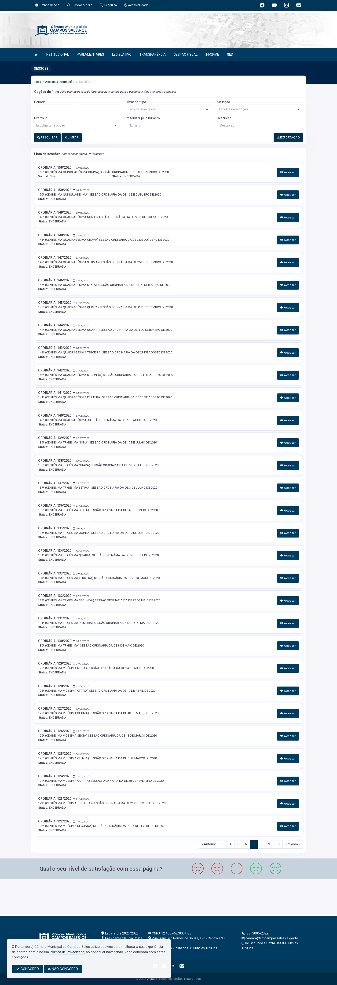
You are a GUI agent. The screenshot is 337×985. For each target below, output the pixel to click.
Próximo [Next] (293, 844)
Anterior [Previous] (209, 844)
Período (40, 102)
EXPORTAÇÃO (288, 137)
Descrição (224, 118)
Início (37, 82)
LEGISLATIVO (122, 54)
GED (230, 54)
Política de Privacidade (67, 952)
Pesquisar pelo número (143, 118)
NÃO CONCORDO (63, 969)
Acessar (288, 172)
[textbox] (168, 109)
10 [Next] (278, 844)
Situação (223, 102)
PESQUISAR (47, 137)
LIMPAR (72, 137)
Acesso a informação (59, 82)
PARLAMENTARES (90, 54)
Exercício (40, 118)
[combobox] (169, 109)
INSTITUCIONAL (57, 54)
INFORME (212, 54)
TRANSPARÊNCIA (152, 54)
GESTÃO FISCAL (186, 54)
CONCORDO (27, 969)
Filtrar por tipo (136, 102)
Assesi (152, 979)
